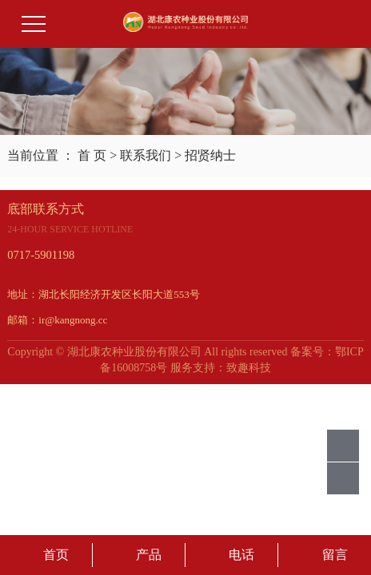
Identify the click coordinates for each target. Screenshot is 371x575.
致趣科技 (248, 368)
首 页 (92, 155)
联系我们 (145, 155)
